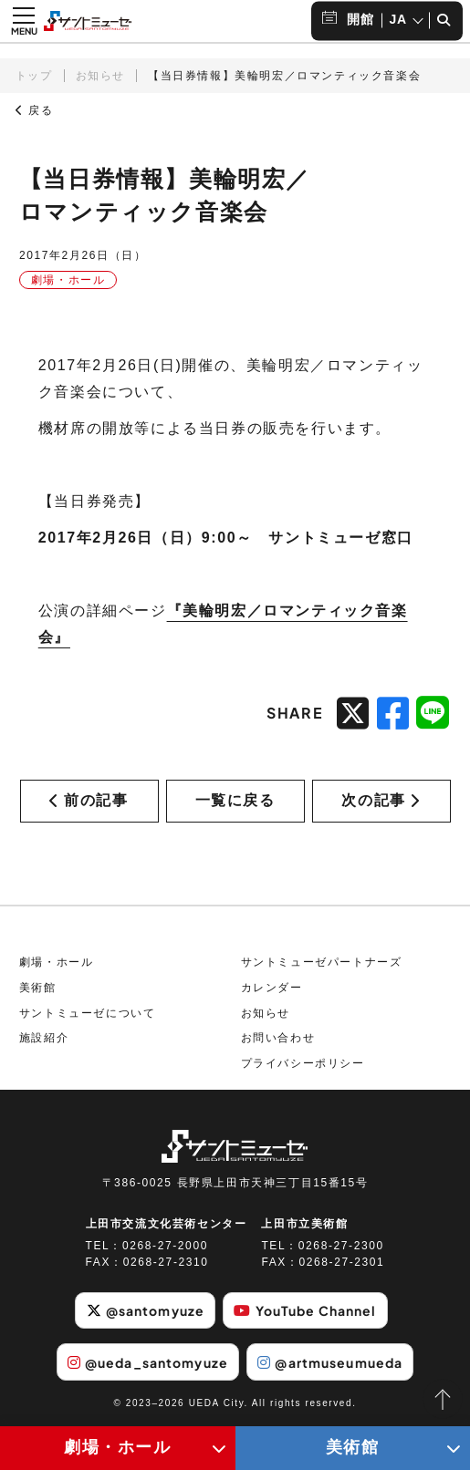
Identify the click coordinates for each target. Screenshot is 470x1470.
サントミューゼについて (87, 1013)
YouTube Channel (305, 1310)
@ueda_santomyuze (148, 1362)
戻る (35, 110)
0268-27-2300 (341, 1245)
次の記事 (380, 800)
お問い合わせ (278, 1037)
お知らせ (100, 75)
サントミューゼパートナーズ (321, 962)
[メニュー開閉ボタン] (23, 21)
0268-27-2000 (165, 1245)
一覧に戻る (235, 800)
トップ (34, 75)
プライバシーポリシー (303, 1063)
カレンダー (272, 987)
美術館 (38, 987)
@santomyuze (145, 1310)
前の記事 (88, 800)
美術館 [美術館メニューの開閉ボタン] (353, 1447)
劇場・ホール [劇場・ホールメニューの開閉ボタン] (118, 1447)
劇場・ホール (56, 962)
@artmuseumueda (329, 1362)
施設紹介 (43, 1037)
